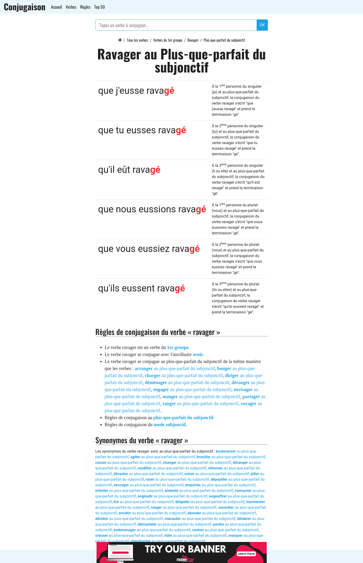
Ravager (192, 40)
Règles (85, 7)
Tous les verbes (137, 40)
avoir (198, 354)
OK (262, 25)
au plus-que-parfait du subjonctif (175, 368)
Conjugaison (24, 6)
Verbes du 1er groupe (167, 40)
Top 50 (99, 7)
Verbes (71, 7)
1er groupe (178, 347)
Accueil (56, 7)
